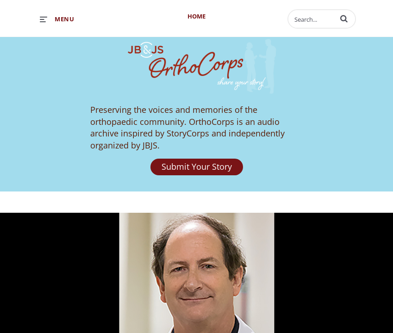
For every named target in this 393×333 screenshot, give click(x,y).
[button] (344, 18)
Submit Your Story (197, 166)
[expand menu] (57, 19)
